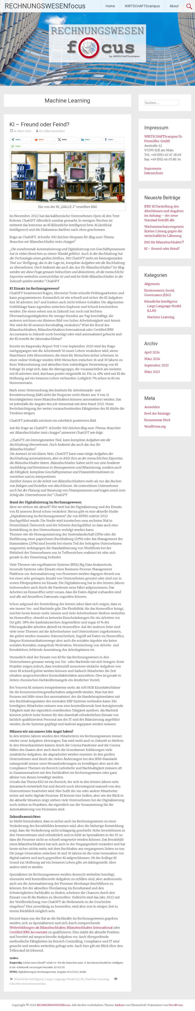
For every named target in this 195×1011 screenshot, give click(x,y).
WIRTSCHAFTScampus (142, 6)
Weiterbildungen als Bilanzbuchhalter (38, 927)
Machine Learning (97, 979)
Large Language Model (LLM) (64, 979)
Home (110, 6)
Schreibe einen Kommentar (28, 983)
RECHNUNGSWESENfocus (45, 6)
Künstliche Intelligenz (29, 979)
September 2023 (156, 365)
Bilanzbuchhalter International (90, 927)
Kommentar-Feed (157, 420)
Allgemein (152, 284)
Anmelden (152, 407)
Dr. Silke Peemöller (52, 131)
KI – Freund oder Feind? (39, 124)
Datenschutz (153, 173)
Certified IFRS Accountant (28, 932)
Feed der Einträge (157, 413)
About (174, 6)
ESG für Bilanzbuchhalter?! (164, 242)
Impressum (152, 168)
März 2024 (152, 359)
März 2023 (152, 372)
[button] (21, 139)
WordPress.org (155, 426)
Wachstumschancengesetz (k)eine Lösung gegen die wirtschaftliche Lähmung (164, 231)
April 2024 (152, 352)
